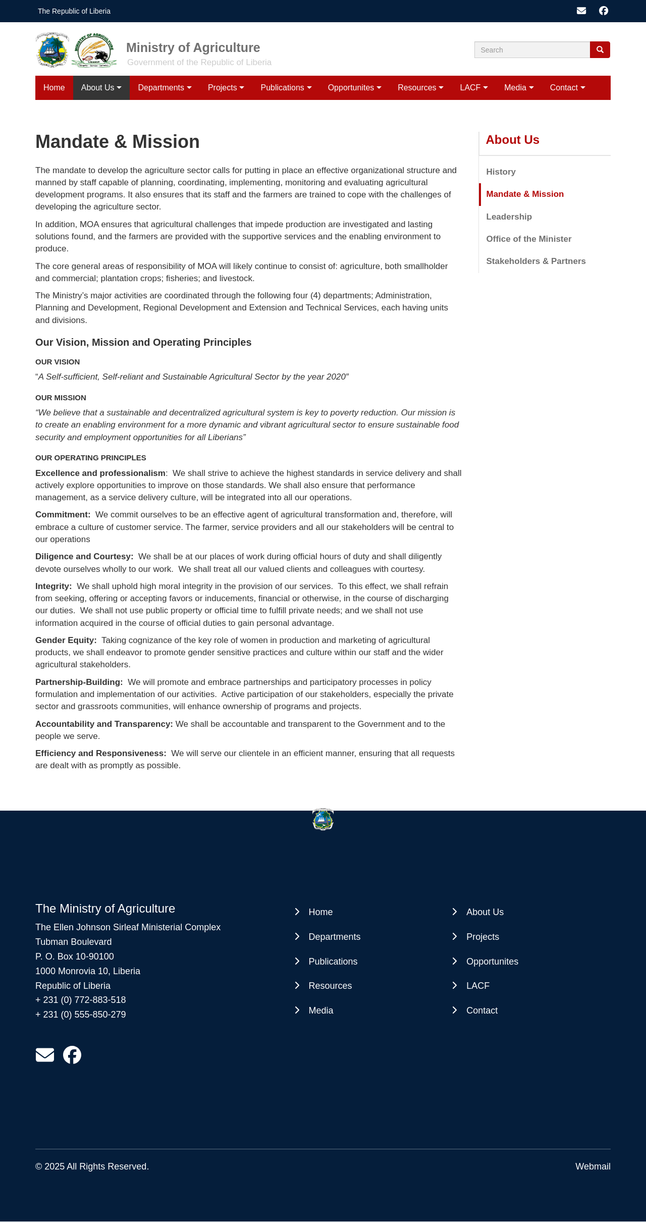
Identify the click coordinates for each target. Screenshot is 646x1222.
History (501, 172)
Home (54, 87)
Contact (564, 87)
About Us (98, 87)
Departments (161, 87)
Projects (222, 87)
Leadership (509, 217)
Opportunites (351, 87)
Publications (282, 87)
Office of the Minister (529, 239)
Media (515, 87)
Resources (417, 87)
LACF (470, 87)
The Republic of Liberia (74, 11)
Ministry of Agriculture (193, 47)
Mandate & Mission (525, 194)
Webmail (593, 1166)
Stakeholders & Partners (536, 261)
